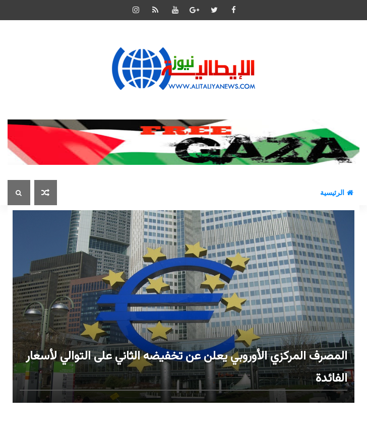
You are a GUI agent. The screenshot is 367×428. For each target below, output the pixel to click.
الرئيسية (336, 193)
